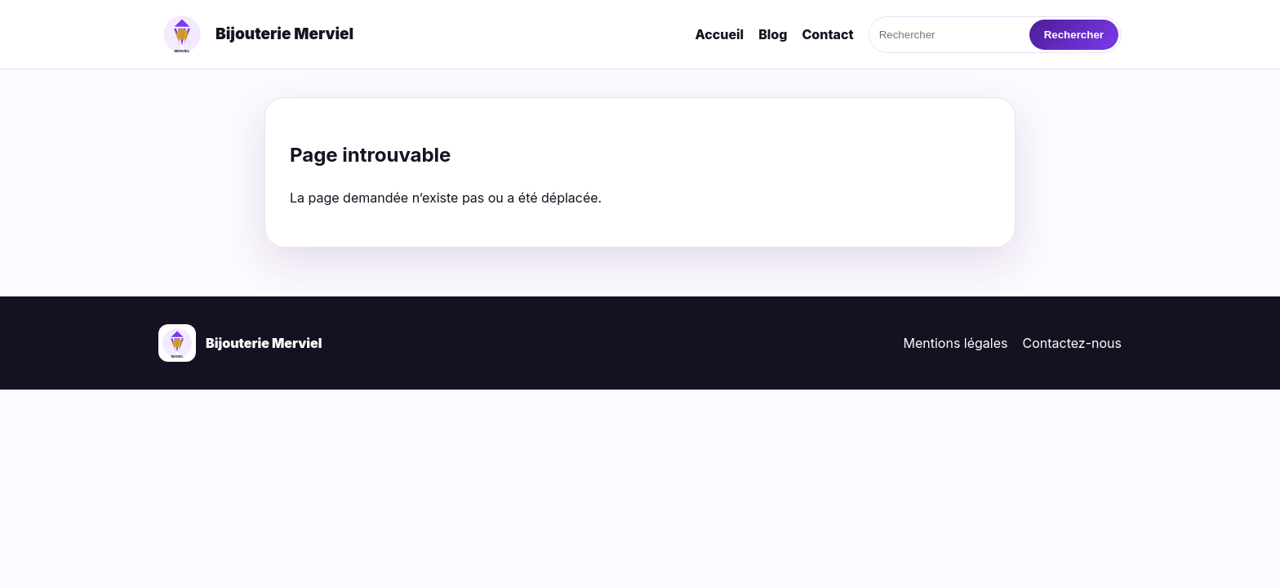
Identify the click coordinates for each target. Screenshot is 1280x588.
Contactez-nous (1072, 343)
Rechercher (1074, 35)
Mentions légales (956, 343)
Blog (772, 34)
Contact (827, 34)
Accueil (719, 34)
